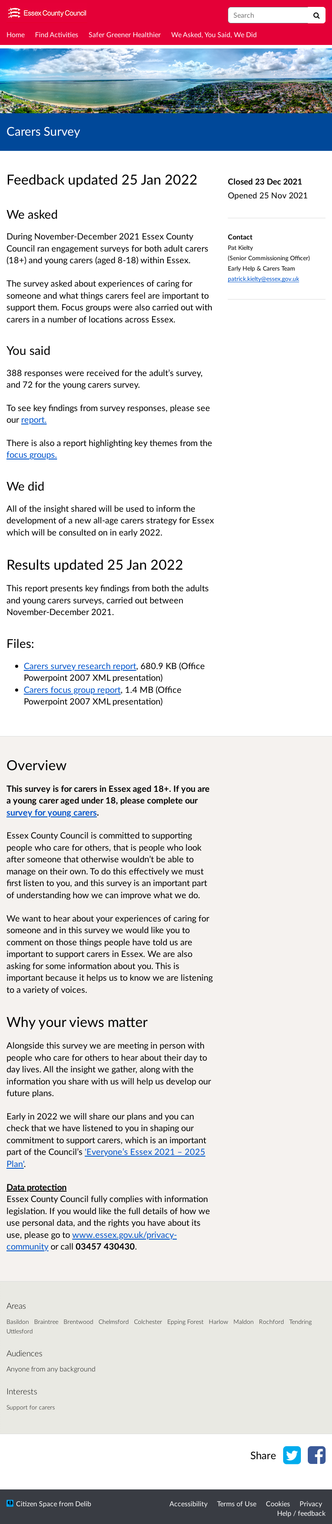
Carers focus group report (72, 689)
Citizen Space (36, 1503)
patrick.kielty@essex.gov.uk (263, 278)
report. (34, 419)
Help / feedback (301, 1513)
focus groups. (31, 454)
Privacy (311, 1503)
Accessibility (188, 1503)
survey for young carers (51, 812)
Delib (83, 1503)
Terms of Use (236, 1503)
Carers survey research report (80, 665)
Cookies (278, 1503)
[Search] (317, 15)
